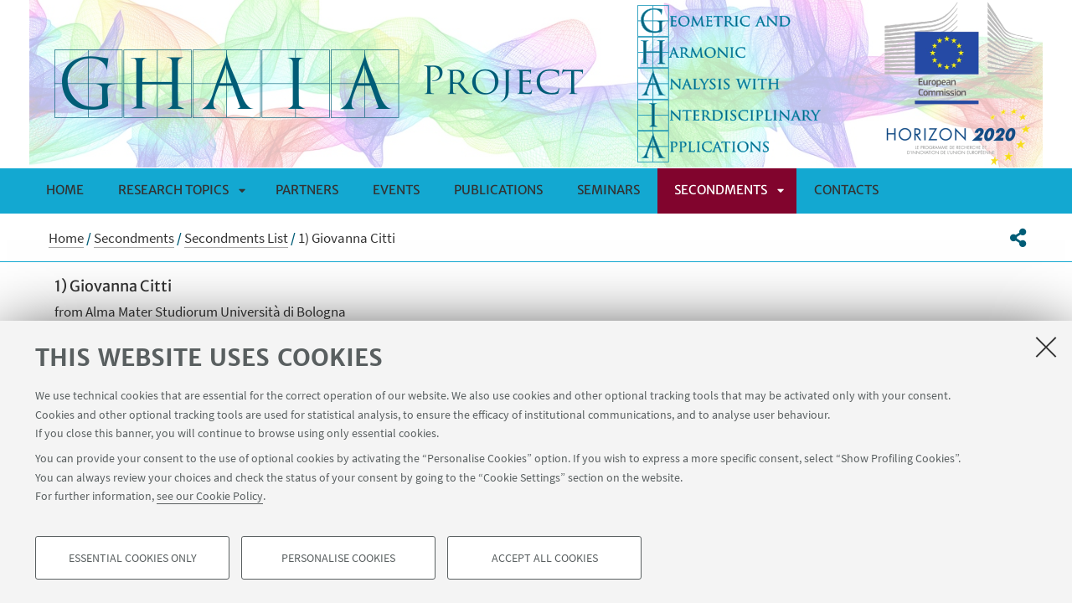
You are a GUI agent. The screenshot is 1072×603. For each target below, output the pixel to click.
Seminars (608, 190)
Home (65, 190)
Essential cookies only (133, 557)
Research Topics (173, 190)
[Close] (1046, 346)
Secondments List (236, 238)
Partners (307, 190)
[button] (1018, 237)
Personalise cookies (338, 557)
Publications (498, 190)
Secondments (720, 190)
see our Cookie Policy (210, 495)
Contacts (846, 190)
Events (396, 190)
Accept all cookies (545, 557)
